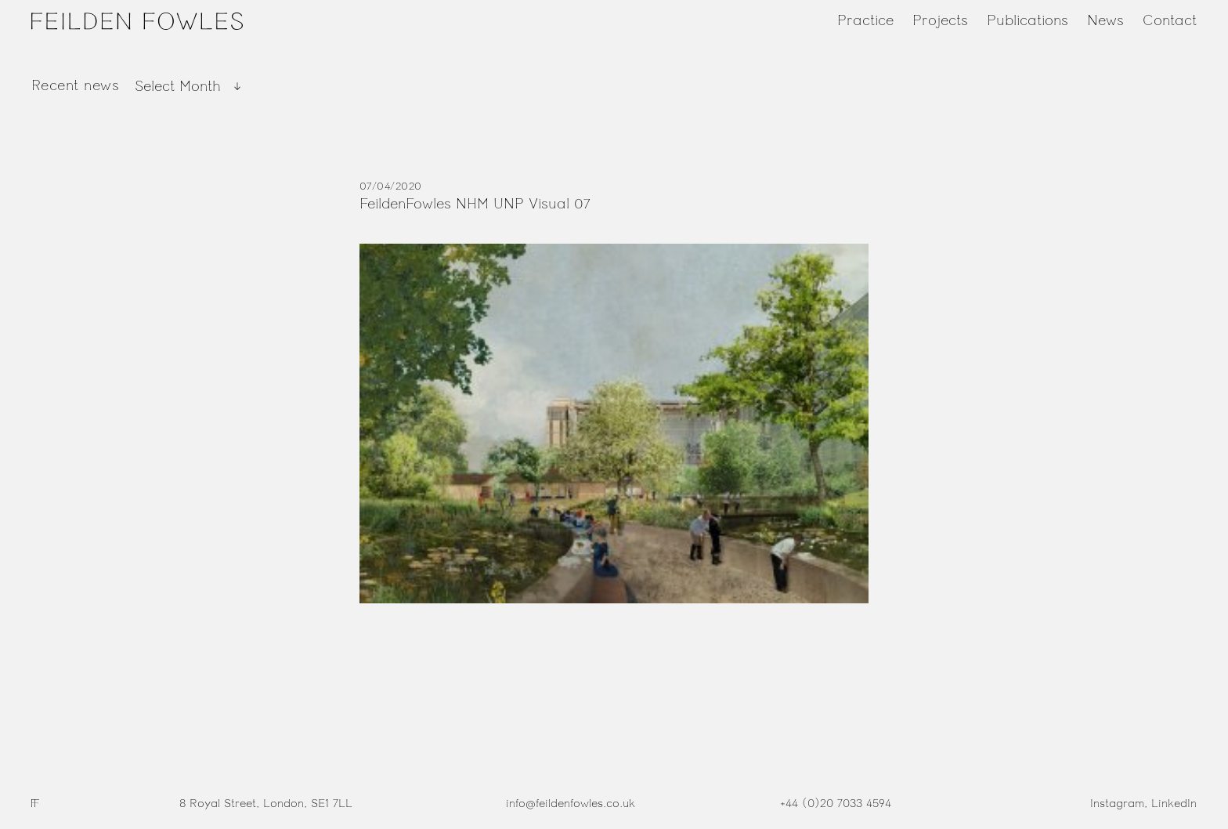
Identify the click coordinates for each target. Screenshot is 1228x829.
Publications (1027, 20)
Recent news (75, 85)
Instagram (1117, 803)
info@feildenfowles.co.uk (570, 803)
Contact (1170, 20)
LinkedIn (1174, 803)
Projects (940, 20)
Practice (865, 20)
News (1105, 20)
